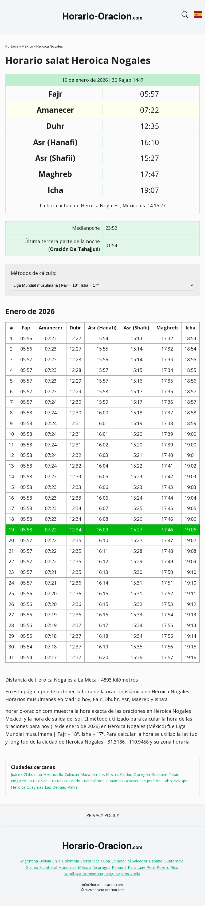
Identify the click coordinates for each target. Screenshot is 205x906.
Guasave (159, 774)
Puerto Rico (167, 867)
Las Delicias (55, 787)
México (27, 46)
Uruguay (112, 873)
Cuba (105, 861)
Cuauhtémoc (93, 780)
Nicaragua (101, 867)
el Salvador (138, 861)
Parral (73, 787)
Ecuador (118, 861)
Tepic (174, 774)
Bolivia (45, 861)
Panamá (119, 867)
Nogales (18, 780)
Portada (11, 46)
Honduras (67, 867)
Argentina (29, 861)
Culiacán (72, 774)
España (155, 861)
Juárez (16, 774)
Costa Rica (90, 861)
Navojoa (180, 780)
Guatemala (173, 861)
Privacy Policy (102, 815)
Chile (56, 861)
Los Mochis (108, 774)
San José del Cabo (155, 780)
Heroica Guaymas (27, 787)
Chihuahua (33, 774)
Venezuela (130, 873)
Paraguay (136, 867)
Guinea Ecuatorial (41, 867)
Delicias (131, 780)
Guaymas (114, 780)
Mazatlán (88, 774)
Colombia (70, 861)
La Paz (33, 780)
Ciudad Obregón (135, 774)
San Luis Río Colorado (60, 780)
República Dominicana (83, 873)
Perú (151, 867)
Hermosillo (53, 774)
